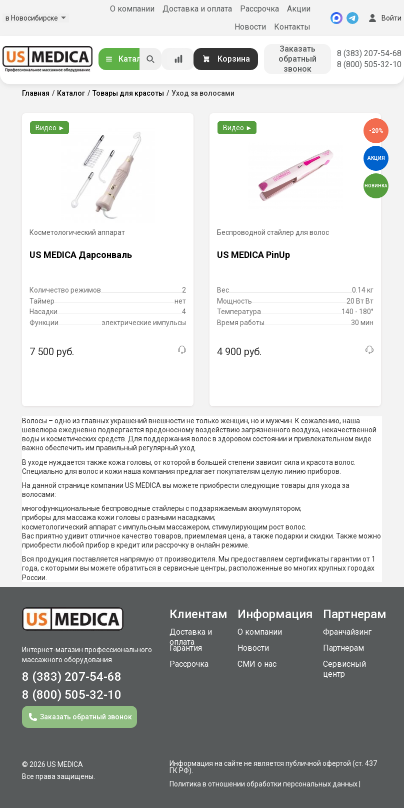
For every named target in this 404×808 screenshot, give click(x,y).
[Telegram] (352, 18)
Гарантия (186, 648)
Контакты (292, 27)
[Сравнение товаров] (179, 59)
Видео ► (50, 128)
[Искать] (151, 59)
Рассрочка (259, 9)
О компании (132, 9)
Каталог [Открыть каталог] (127, 59)
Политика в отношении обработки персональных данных (264, 784)
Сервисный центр (344, 669)
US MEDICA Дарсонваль (81, 254)
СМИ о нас (257, 664)
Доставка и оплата (197, 9)
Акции (298, 9)
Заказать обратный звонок (297, 59)
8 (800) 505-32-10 (369, 64)
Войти (384, 18)
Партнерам (343, 648)
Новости (250, 27)
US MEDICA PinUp (253, 254)
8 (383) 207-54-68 (369, 53)
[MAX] (336, 18)
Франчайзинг (347, 632)
